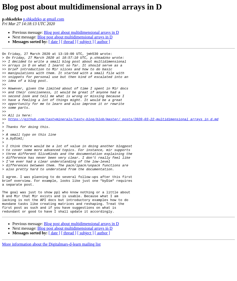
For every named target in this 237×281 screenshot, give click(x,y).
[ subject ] (85, 41)
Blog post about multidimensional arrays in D (81, 32)
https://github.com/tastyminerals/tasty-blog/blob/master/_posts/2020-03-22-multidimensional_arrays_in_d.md (113, 133)
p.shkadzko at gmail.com (43, 19)
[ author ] (102, 41)
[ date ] (54, 41)
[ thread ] (68, 41)
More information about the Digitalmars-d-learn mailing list (51, 276)
